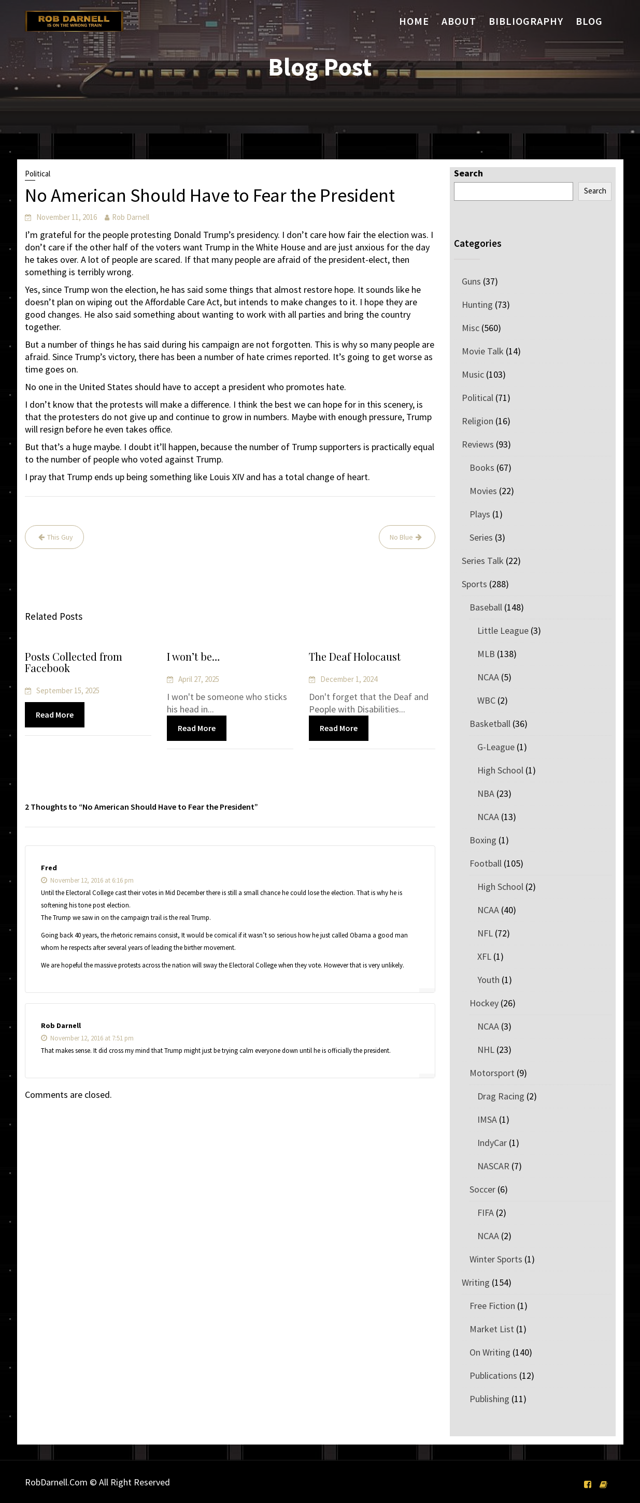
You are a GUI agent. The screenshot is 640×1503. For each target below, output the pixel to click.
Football (486, 863)
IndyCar (492, 1143)
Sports (474, 584)
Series (481, 537)
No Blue (401, 537)
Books (482, 467)
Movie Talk (483, 351)
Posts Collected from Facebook (73, 662)
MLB (486, 654)
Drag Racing (500, 1096)
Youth (488, 980)
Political (37, 173)
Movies (483, 491)
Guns (471, 281)
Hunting (477, 304)
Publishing (489, 1399)
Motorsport (492, 1073)
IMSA (487, 1119)
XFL (484, 956)
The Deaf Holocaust (355, 657)
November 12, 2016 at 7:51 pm (87, 1038)
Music (473, 374)
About (459, 20)
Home (414, 20)
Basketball (490, 724)
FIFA (485, 1212)
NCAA (488, 677)
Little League (503, 630)
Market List (492, 1329)
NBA (485, 793)
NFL (485, 933)
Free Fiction (492, 1306)
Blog (589, 20)
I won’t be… (194, 657)
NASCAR (493, 1166)
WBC (486, 700)
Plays (480, 514)
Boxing (483, 840)
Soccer (482, 1189)
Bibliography (526, 20)
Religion (477, 421)
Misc (470, 328)
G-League (496, 747)
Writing (476, 1282)
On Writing (490, 1352)
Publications (493, 1375)
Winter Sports (496, 1259)
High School (500, 770)
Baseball (486, 607)
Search (468, 173)
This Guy (60, 537)
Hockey (484, 1003)
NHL (485, 1049)
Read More (55, 714)
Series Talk (483, 561)
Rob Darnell (130, 217)
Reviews (478, 444)
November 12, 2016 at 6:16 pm (87, 880)
